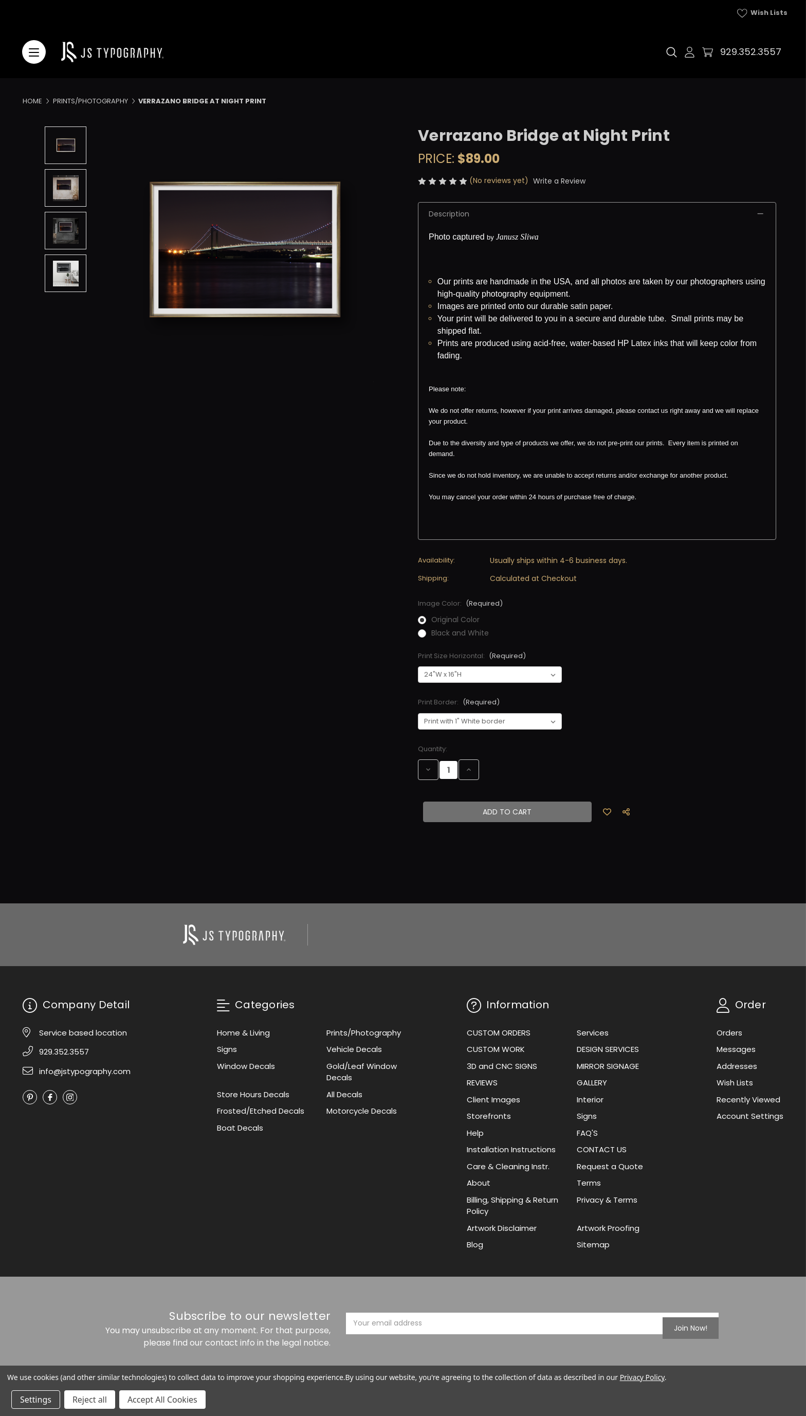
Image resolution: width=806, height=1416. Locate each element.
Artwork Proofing (608, 1228)
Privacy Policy (642, 1377)
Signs (227, 1049)
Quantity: (432, 749)
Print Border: (459, 702)
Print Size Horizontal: (472, 656)
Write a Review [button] (559, 181)
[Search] (672, 52)
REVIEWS (482, 1082)
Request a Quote (610, 1166)
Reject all (89, 1399)
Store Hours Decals (253, 1094)
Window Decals (246, 1066)
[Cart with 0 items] (708, 52)
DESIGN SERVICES (608, 1049)
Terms (589, 1182)
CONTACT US (602, 1149)
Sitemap (593, 1244)
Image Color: (460, 603)
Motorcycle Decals (361, 1110)
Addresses (737, 1066)
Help (475, 1133)
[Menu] (34, 52)
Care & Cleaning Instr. (508, 1166)
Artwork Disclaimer (502, 1228)
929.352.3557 (750, 51)
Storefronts (489, 1116)
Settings (35, 1399)
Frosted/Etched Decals (260, 1110)
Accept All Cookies (162, 1399)
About (478, 1182)
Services (593, 1032)
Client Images (493, 1099)
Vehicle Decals (354, 1049)
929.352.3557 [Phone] (64, 1051)
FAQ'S (587, 1133)
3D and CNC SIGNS (502, 1066)
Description (449, 214)
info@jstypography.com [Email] (85, 1071)
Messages (736, 1049)
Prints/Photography (363, 1032)
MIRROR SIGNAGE (608, 1066)
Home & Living (243, 1032)
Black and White (460, 633)
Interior (590, 1099)
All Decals (344, 1094)
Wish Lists (762, 13)
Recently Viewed (748, 1099)
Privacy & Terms (607, 1199)
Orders (729, 1032)
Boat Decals (240, 1127)
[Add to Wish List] (607, 812)
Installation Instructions (511, 1149)
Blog (475, 1244)
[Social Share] (626, 812)
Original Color (455, 619)
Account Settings (750, 1116)
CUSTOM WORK (496, 1049)
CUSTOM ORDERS (498, 1032)
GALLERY (592, 1082)
